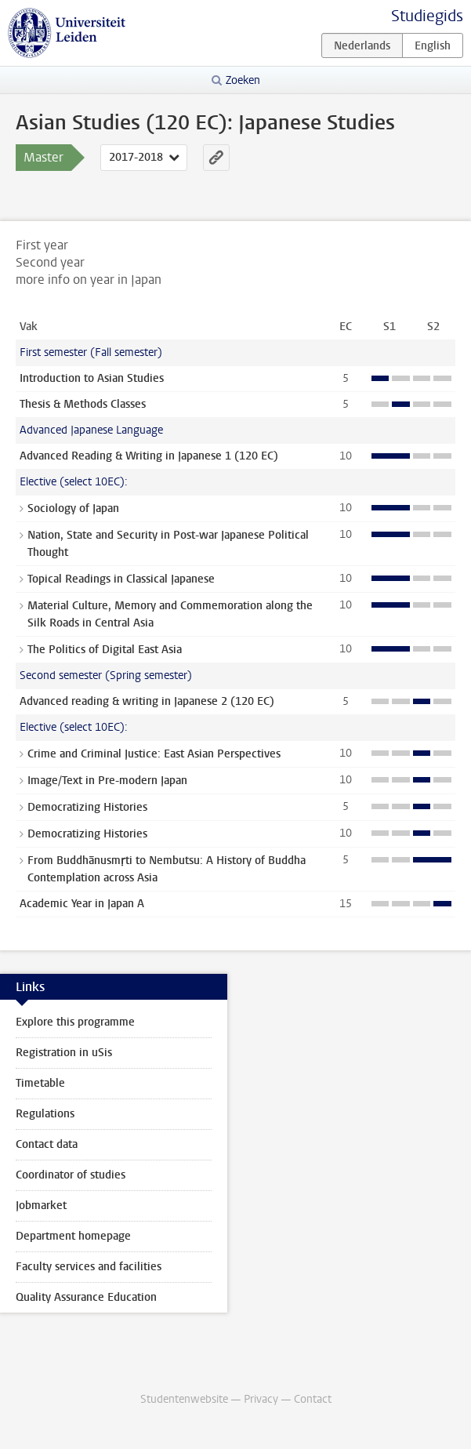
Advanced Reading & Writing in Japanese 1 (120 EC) (149, 455)
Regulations (45, 1113)
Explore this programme (75, 1022)
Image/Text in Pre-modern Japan (107, 780)
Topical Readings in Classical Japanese (121, 579)
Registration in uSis (64, 1052)
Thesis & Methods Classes (83, 404)
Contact (313, 1399)
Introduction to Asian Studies (92, 378)
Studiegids (427, 16)
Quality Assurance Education (86, 1297)
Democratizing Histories (87, 807)
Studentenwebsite (184, 1399)
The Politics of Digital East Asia (104, 649)
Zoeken (243, 80)
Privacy (261, 1399)
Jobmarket (41, 1205)
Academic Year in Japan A (82, 903)
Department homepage (73, 1236)
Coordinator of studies (70, 1175)
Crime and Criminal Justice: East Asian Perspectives (154, 753)
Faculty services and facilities (88, 1266)
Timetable (40, 1083)
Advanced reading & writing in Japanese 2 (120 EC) (147, 701)
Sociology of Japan (73, 508)
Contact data (47, 1144)
